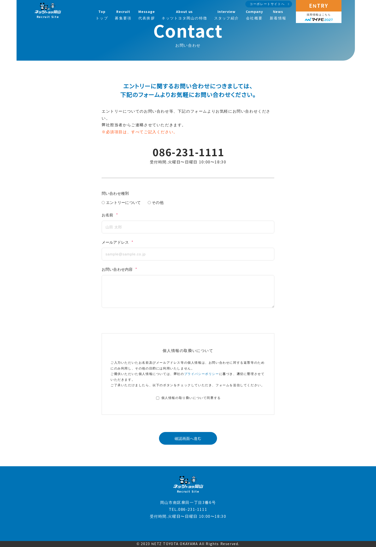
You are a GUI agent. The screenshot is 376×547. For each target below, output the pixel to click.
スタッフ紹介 (226, 15)
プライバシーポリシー (201, 374)
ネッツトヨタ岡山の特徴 (184, 15)
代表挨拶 (146, 15)
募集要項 (123, 15)
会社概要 (254, 15)
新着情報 (278, 15)
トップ (102, 15)
